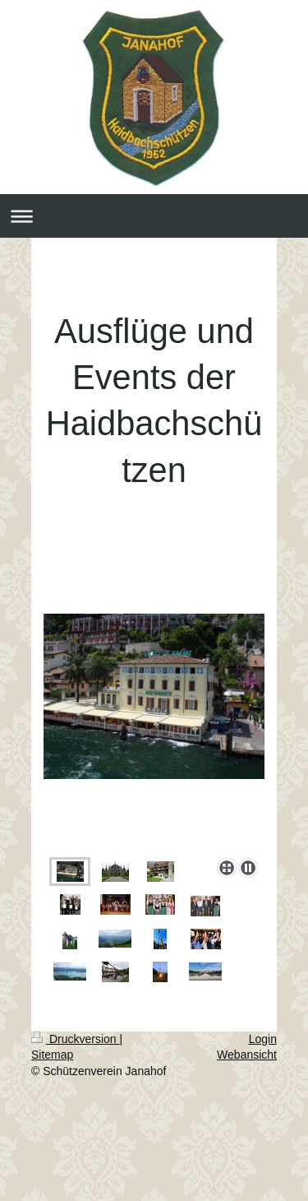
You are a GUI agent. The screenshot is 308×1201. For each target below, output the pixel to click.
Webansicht (247, 1054)
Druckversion (75, 1039)
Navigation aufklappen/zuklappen (154, 216)
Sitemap (52, 1054)
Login (263, 1039)
